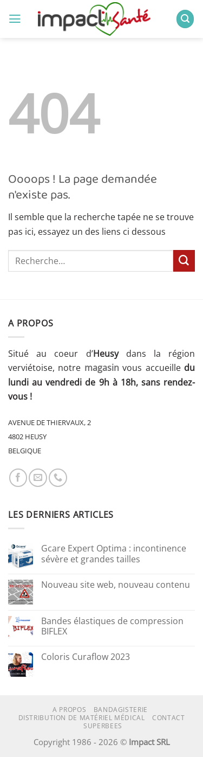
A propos (69, 709)
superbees (102, 725)
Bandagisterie (121, 709)
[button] (15, 19)
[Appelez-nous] (58, 478)
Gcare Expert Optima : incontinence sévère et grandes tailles (113, 553)
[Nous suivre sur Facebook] (18, 478)
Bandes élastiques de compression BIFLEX (112, 626)
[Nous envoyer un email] (38, 478)
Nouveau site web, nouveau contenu (115, 585)
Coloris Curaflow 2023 (85, 657)
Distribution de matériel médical (81, 717)
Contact (168, 717)
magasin (101, 368)
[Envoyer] (184, 261)
